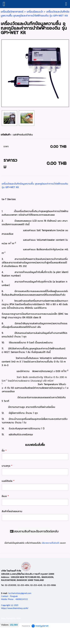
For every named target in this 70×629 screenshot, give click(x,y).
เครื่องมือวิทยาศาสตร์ (12, 12)
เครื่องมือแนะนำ (35, 12)
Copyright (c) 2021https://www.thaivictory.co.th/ (14, 607)
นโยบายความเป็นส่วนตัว (50, 543)
